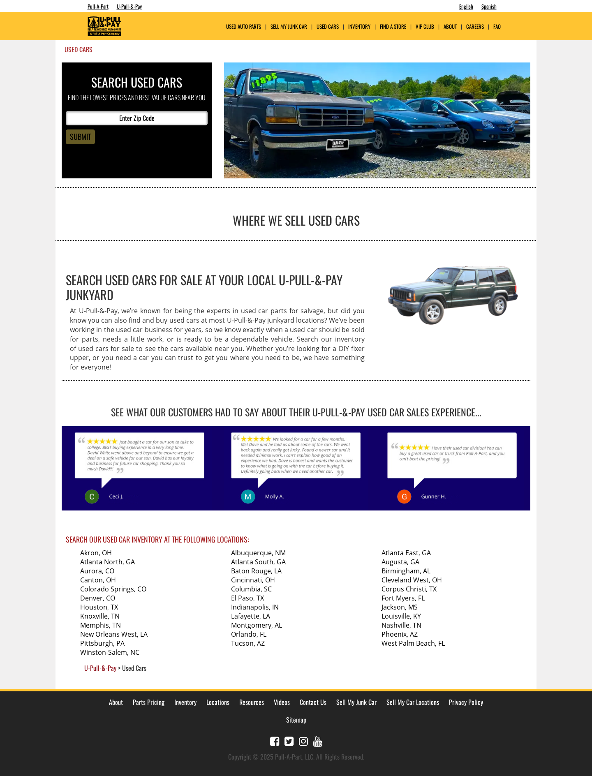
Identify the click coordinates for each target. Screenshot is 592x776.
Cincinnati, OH (253, 579)
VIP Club (425, 26)
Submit (80, 136)
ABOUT (450, 26)
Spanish (489, 6)
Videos (282, 702)
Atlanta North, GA (107, 561)
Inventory (359, 26)
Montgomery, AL (256, 625)
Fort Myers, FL (403, 598)
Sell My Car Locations (412, 702)
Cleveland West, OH (412, 579)
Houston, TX (99, 607)
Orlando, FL (248, 634)
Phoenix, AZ (400, 634)
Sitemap (296, 720)
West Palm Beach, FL (413, 643)
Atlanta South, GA (258, 561)
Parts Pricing (148, 702)
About (116, 702)
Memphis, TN (100, 625)
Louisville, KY (401, 616)
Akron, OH (96, 552)
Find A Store (393, 26)
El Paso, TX (247, 598)
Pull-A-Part (98, 6)
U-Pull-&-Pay (129, 6)
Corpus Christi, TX (409, 589)
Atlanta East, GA (406, 552)
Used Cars (328, 26)
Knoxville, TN (100, 616)
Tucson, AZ (248, 643)
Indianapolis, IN (255, 607)
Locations (217, 702)
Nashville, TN (401, 625)
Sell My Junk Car (289, 26)
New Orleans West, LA (114, 634)
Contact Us (313, 702)
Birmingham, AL (406, 570)
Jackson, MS (400, 607)
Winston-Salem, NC (109, 652)
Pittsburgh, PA (102, 643)
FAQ (497, 26)
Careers (475, 26)
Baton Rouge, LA (256, 570)
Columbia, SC (251, 589)
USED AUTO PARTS (243, 26)
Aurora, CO (97, 570)
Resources (251, 702)
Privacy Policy (466, 702)
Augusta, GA (400, 561)
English (466, 6)
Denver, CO (97, 598)
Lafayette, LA (250, 616)
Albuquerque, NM (258, 552)
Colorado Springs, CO (113, 589)
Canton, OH (98, 579)
